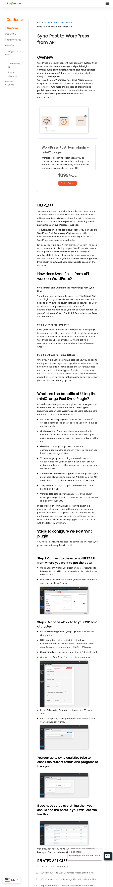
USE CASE (10, 33)
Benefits (9, 45)
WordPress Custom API (60, 22)
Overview (12, 28)
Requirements (13, 39)
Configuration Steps (13, 53)
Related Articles (9, 83)
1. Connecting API (14, 64)
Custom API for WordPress (54, 866)
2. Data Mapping (12, 74)
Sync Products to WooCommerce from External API (67, 872)
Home (40, 22)
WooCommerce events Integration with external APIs (68, 879)
